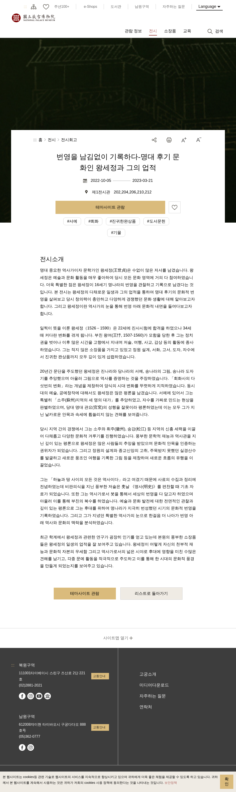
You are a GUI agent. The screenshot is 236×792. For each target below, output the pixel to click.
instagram (30, 696)
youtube (39, 696)
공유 (154, 140)
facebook (22, 696)
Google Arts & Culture (47, 696)
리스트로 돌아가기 (151, 593)
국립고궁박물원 (33, 17)
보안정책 (171, 782)
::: (25, 6)
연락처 (145, 707)
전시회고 (69, 140)
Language (207, 6)
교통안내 (99, 676)
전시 (52, 140)
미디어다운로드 (154, 685)
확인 (227, 781)
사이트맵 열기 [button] (115, 638)
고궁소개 (147, 674)
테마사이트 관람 (110, 207)
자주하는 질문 (152, 696)
